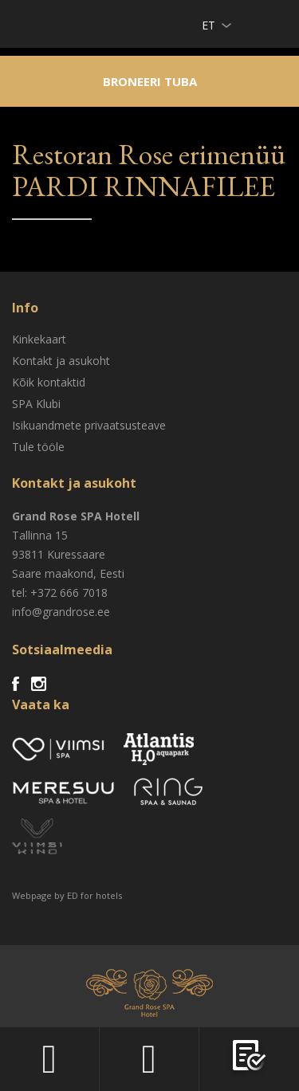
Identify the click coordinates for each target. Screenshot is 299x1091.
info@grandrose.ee (61, 611)
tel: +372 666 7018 (60, 592)
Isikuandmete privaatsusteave (89, 425)
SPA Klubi (36, 403)
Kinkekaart (39, 339)
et (208, 25)
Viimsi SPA (32, 23)
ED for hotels (94, 895)
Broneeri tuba (150, 81)
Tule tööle (38, 446)
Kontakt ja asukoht (61, 360)
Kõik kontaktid (48, 382)
